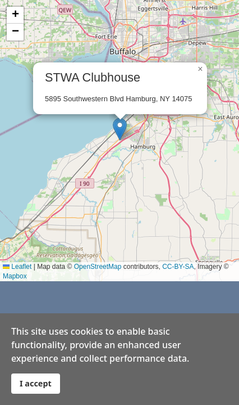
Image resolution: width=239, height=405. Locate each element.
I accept (36, 383)
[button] (120, 129)
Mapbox (15, 276)
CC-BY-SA (178, 267)
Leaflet (17, 267)
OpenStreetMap (98, 267)
